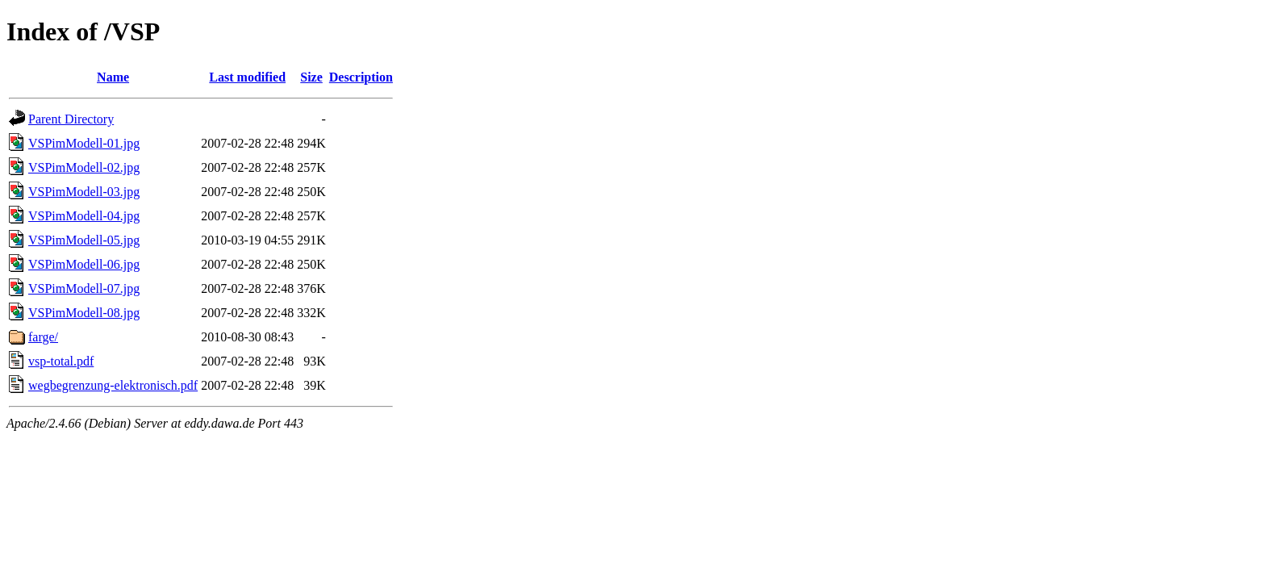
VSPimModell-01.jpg (84, 143)
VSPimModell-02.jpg (84, 167)
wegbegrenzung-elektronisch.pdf (113, 385)
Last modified (247, 77)
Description (361, 77)
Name (113, 77)
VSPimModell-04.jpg (84, 216)
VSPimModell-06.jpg (84, 264)
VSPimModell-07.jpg (84, 288)
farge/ (43, 337)
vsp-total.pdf (61, 361)
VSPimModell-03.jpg (84, 192)
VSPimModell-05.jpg (84, 240)
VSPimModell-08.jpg (84, 313)
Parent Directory (71, 119)
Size (311, 77)
